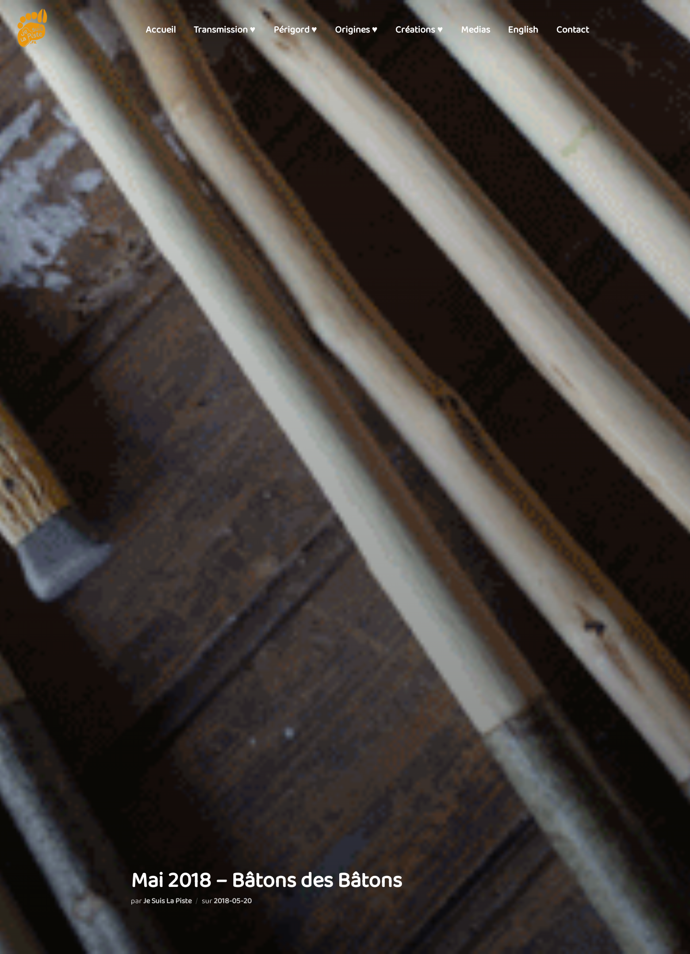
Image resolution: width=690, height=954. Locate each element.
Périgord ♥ (295, 29)
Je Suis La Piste (167, 901)
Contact (572, 29)
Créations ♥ (419, 29)
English (523, 29)
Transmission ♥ (224, 29)
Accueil (161, 29)
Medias (475, 29)
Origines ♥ (356, 29)
